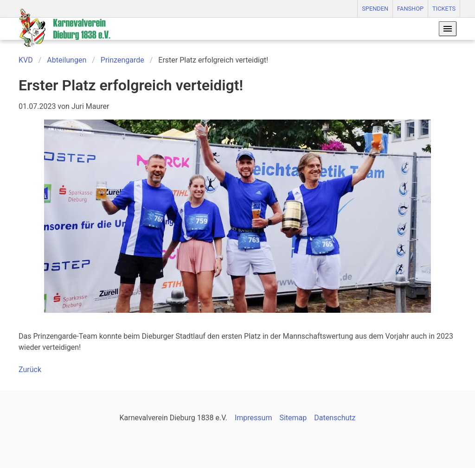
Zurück (30, 369)
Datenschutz (334, 417)
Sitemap (293, 417)
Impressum (253, 417)
